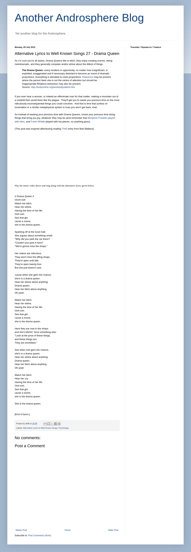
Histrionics (87, 77)
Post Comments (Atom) (39, 535)
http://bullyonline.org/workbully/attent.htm (53, 87)
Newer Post (21, 530)
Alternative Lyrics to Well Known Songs (40, 428)
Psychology (63, 428)
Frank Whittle (38, 121)
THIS (64, 128)
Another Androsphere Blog (79, 18)
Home (68, 530)
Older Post (113, 530)
